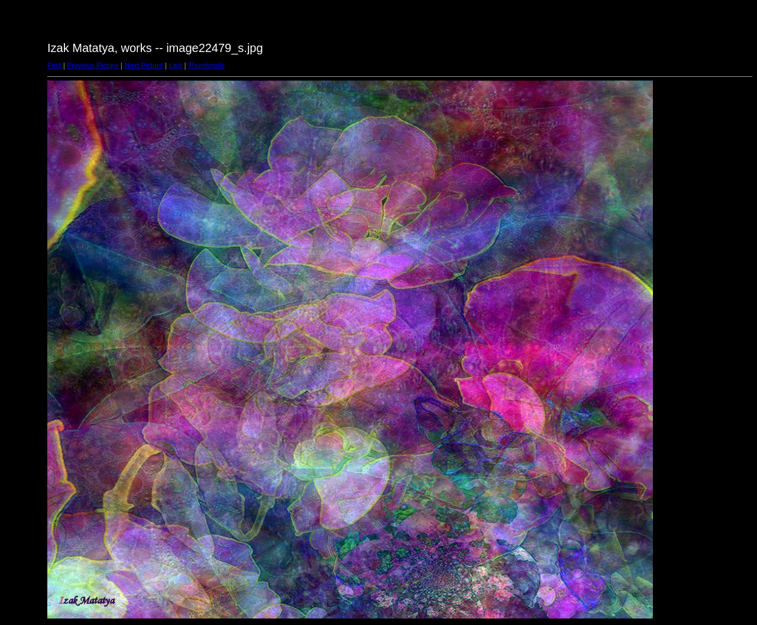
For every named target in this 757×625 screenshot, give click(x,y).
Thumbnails (206, 65)
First (54, 65)
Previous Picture (92, 65)
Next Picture (143, 65)
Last (175, 65)
